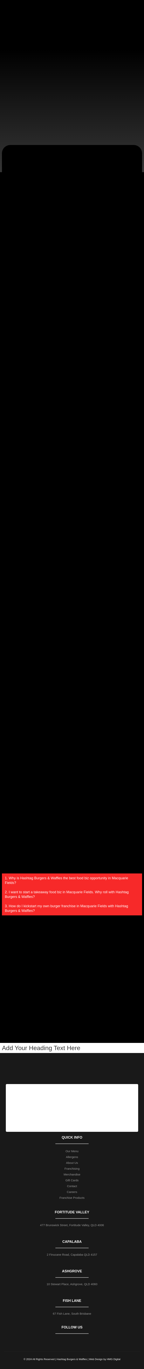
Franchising (72, 1168)
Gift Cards (72, 1180)
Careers (72, 1192)
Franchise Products (72, 1197)
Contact (72, 1186)
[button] (72, 880)
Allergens (72, 1157)
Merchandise (72, 1174)
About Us (72, 1162)
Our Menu (72, 1151)
